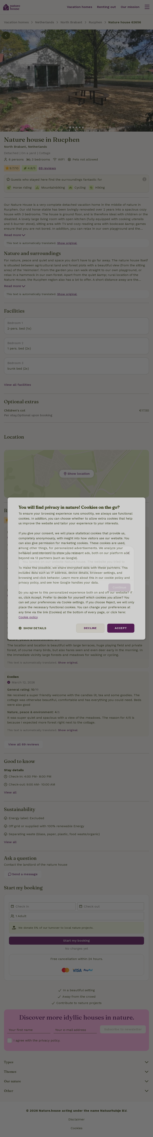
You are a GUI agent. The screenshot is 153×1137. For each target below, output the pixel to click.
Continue (119, 585)
